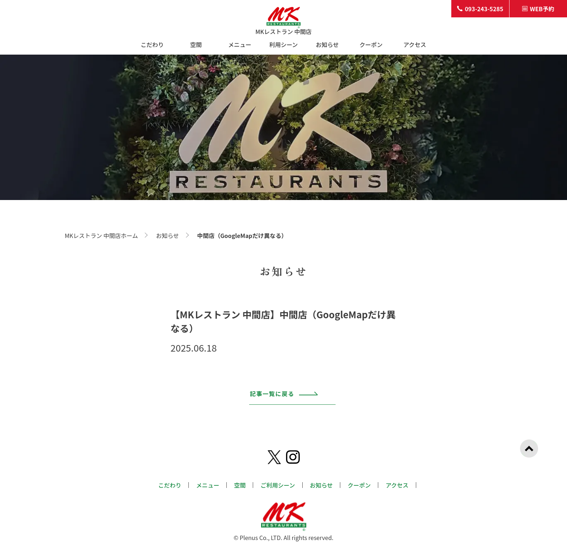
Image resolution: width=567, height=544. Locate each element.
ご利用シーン (277, 485)
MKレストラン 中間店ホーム (101, 235)
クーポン (371, 44)
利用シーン (283, 44)
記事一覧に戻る (284, 397)
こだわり (152, 44)
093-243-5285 (480, 8)
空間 (196, 44)
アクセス (414, 44)
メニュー (239, 44)
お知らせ (327, 44)
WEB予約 (538, 8)
